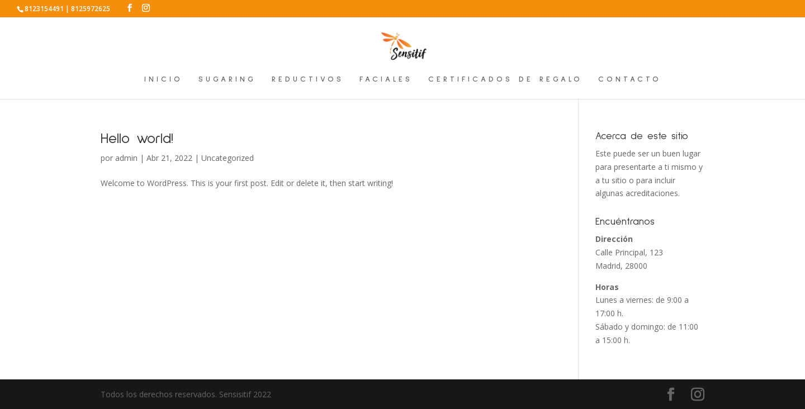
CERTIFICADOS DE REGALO (505, 79)
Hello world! (137, 138)
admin (126, 158)
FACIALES (386, 79)
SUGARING (227, 79)
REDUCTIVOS (308, 79)
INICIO (163, 79)
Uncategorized (227, 158)
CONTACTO (629, 79)
